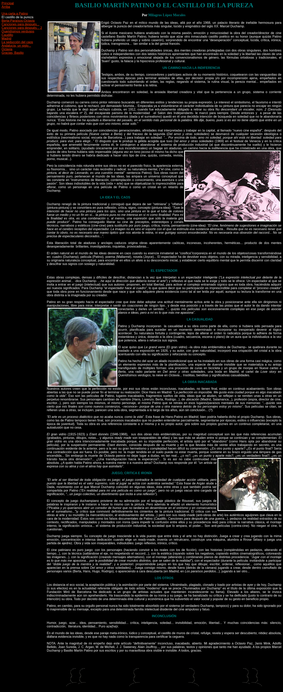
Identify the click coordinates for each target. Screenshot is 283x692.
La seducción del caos (17, 42)
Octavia (7, 49)
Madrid (6, 38)
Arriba (6, 7)
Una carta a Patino (15, 13)
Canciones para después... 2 (22, 28)
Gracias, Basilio (13, 52)
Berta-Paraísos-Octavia (18, 20)
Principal (8, 3)
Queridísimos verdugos (18, 31)
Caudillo (7, 35)
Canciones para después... (20, 24)
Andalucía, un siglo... (16, 45)
